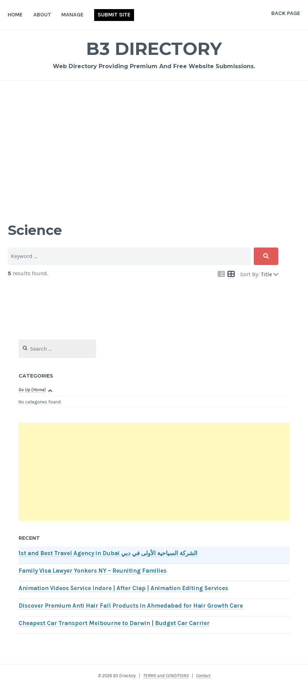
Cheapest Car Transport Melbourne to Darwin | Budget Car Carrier (114, 623)
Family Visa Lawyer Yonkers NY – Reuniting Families (93, 570)
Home (15, 14)
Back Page (285, 13)
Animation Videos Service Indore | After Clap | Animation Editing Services (123, 588)
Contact (203, 675)
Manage (72, 14)
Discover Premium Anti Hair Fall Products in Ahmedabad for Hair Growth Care (131, 605)
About (42, 14)
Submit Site (114, 14)
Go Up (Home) (32, 389)
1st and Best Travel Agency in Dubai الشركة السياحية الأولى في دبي (108, 553)
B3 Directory (154, 48)
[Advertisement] (154, 142)
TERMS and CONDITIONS (166, 675)
